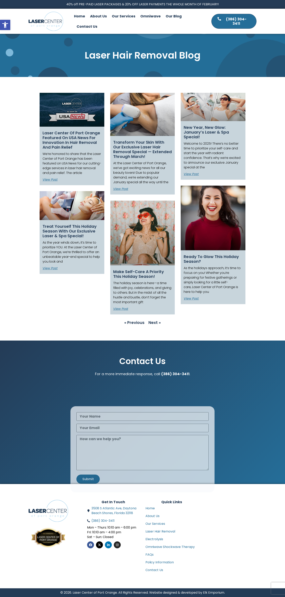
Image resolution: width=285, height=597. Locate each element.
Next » (154, 322)
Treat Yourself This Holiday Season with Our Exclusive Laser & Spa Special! (70, 231)
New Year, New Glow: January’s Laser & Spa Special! (206, 132)
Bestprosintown (48, 535)
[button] (5, 25)
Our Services (123, 16)
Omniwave (150, 16)
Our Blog (174, 16)
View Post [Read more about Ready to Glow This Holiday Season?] (191, 298)
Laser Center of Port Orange (48, 538)
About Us (98, 16)
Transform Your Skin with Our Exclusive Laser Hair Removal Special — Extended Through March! (142, 149)
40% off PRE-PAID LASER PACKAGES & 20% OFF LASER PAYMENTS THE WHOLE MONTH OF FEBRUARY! (142, 4)
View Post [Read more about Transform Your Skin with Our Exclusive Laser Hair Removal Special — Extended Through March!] (120, 189)
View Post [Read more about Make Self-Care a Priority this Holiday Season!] (120, 308)
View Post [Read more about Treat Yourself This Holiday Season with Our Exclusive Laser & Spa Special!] (50, 268)
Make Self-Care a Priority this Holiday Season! (138, 274)
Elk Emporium (213, 592)
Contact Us (87, 26)
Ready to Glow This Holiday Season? (211, 259)
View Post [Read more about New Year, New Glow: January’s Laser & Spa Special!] (191, 174)
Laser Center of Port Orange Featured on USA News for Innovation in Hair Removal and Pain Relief (71, 140)
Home (79, 16)
